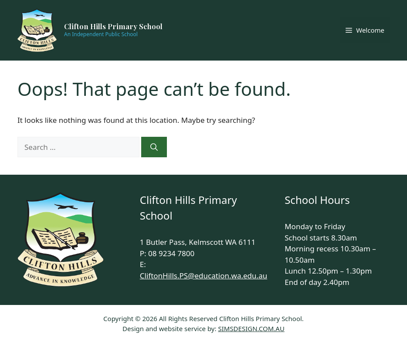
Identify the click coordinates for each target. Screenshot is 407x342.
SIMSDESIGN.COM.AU (251, 328)
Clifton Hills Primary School (113, 26)
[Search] (154, 147)
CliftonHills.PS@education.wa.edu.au (203, 276)
